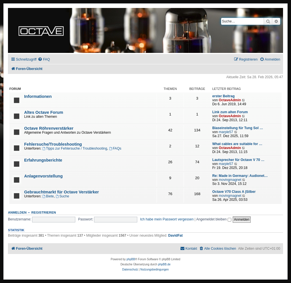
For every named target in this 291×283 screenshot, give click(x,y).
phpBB (130, 259)
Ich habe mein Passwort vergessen (167, 219)
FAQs (115, 148)
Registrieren (43, 212)
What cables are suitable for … (237, 144)
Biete (48, 196)
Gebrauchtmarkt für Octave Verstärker (61, 192)
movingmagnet (230, 180)
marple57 (226, 132)
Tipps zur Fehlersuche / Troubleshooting (74, 148)
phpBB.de (164, 264)
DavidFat (175, 235)
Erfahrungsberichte (43, 160)
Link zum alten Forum (230, 112)
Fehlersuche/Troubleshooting (53, 144)
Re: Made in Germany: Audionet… (240, 176)
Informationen (38, 96)
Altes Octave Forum (43, 112)
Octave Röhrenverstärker (48, 128)
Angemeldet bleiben (213, 219)
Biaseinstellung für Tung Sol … (237, 128)
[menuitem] (44, 59)
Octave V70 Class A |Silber (233, 192)
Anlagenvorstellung (43, 176)
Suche (62, 196)
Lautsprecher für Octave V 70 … (238, 160)
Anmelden (17, 212)
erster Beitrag (223, 96)
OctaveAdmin (230, 100)
